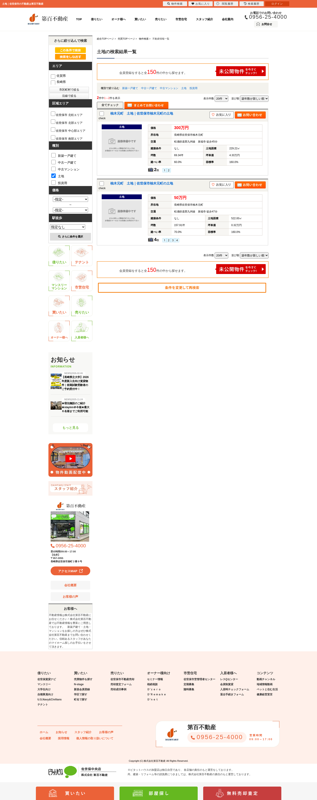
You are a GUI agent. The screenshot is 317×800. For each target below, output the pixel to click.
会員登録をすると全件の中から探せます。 (192, 71)
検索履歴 (251, 3)
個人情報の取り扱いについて (94, 738)
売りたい (160, 19)
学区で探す (80, 694)
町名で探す (80, 699)
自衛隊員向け (45, 694)
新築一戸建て (130, 88)
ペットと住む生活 (267, 689)
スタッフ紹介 (204, 19)
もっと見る (70, 427)
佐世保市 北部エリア (67, 122)
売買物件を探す (83, 679)
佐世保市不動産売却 (122, 679)
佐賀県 (58, 75)
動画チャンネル (266, 679)
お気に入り (201, 3)
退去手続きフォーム (232, 694)
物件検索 (175, 3)
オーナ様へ (118, 19)
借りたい (96, 19)
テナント (81, 255)
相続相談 (152, 684)
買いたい (140, 19)
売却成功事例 (118, 689)
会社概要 (70, 585)
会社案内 (227, 19)
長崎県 (58, 82)
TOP (79, 19)
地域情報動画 (265, 684)
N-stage (79, 684)
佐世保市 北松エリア (67, 115)
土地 (183, 88)
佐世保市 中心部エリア (68, 130)
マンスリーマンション (59, 281)
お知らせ (61, 732)
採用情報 (63, 738)
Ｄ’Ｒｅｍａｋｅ (156, 694)
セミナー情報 (155, 679)
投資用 (193, 88)
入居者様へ (81, 330)
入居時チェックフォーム (234, 689)
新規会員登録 (82, 689)
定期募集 (189, 684)
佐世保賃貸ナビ (46, 679)
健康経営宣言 (265, 694)
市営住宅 (181, 19)
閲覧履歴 (224, 3)
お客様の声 (70, 596)
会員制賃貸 (226, 684)
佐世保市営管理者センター (199, 679)
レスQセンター (229, 679)
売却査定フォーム (121, 684)
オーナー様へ (59, 330)
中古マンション (169, 88)
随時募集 (189, 689)
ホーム (44, 732)
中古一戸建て (149, 88)
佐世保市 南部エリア (67, 138)
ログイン (277, 3)
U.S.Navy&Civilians (49, 699)
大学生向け (44, 689)
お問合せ (267, 24)
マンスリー (44, 684)
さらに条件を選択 (70, 236)
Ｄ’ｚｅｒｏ (154, 689)
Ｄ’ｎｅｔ (152, 699)
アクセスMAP (67, 571)
